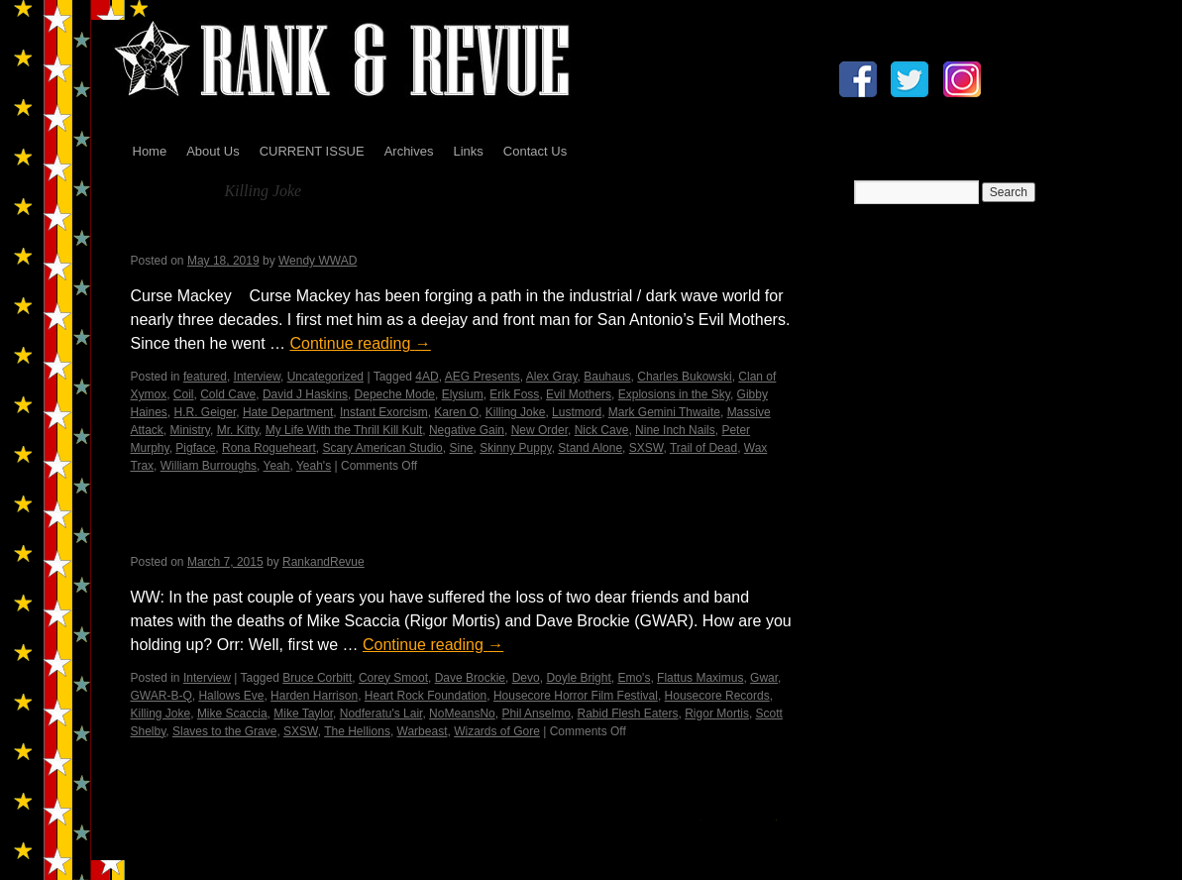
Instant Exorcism (384, 412)
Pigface (195, 448)
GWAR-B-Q (161, 696)
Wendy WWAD (317, 261)
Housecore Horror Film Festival (575, 696)
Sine (461, 448)
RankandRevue (323, 562)
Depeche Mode (395, 394)
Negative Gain (466, 430)
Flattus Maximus (700, 678)
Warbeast (422, 731)
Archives (409, 151)
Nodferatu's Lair (381, 713)
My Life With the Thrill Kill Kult (344, 430)
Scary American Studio (382, 448)
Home (150, 151)
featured (205, 377)
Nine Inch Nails (675, 430)
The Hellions (357, 731)
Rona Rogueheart (269, 448)
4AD (426, 377)
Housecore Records (717, 696)
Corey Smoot (393, 678)
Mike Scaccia (232, 713)
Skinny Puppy (516, 448)
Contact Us (535, 151)
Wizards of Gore (497, 731)
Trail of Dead (703, 448)
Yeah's (313, 466)
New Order (539, 430)
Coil (183, 394)
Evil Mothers (578, 394)
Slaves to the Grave (224, 731)
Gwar (764, 678)
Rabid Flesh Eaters (627, 713)
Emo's (633, 678)
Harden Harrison (314, 696)
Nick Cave (602, 430)
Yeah (277, 466)
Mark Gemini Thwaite (664, 412)
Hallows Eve (231, 696)
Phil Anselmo (535, 713)
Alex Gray (552, 377)
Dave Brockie (470, 678)
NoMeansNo (462, 713)
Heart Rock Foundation (425, 696)
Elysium (463, 394)
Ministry (190, 430)
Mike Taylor (303, 713)
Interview (257, 377)
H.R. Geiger (205, 412)
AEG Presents (482, 377)
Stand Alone (590, 448)
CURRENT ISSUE (312, 151)
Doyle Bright (578, 678)
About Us (212, 151)
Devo (526, 678)
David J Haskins (305, 394)
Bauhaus (607, 377)
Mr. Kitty (238, 430)
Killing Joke (515, 412)
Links (468, 151)
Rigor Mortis (717, 713)
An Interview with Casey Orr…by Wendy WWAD (365, 535)
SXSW (646, 448)
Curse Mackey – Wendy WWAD (283, 235)
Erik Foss (514, 394)
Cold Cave (228, 394)
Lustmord (576, 412)
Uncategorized (325, 377)
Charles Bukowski (684, 377)
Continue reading (359, 343)
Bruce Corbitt (317, 678)
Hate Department (288, 412)
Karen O (456, 412)
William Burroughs (209, 466)
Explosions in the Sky (674, 394)
